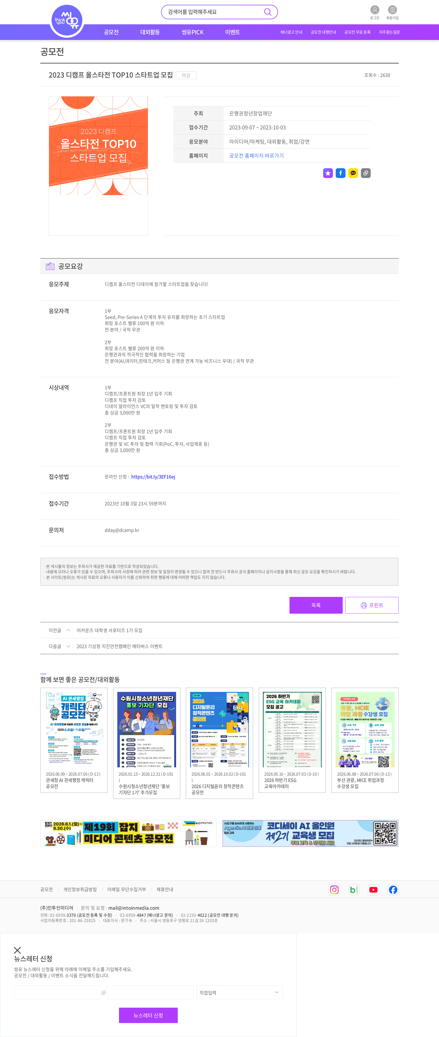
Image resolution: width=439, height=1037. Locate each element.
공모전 (46, 889)
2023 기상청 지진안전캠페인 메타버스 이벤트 (120, 646)
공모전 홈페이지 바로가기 (256, 155)
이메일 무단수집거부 (126, 889)
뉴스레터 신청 (148, 1015)
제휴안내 (165, 889)
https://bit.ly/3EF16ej (153, 476)
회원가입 (392, 12)
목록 (316, 605)
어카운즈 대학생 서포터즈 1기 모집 (110, 630)
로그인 (374, 12)
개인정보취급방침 (80, 889)
